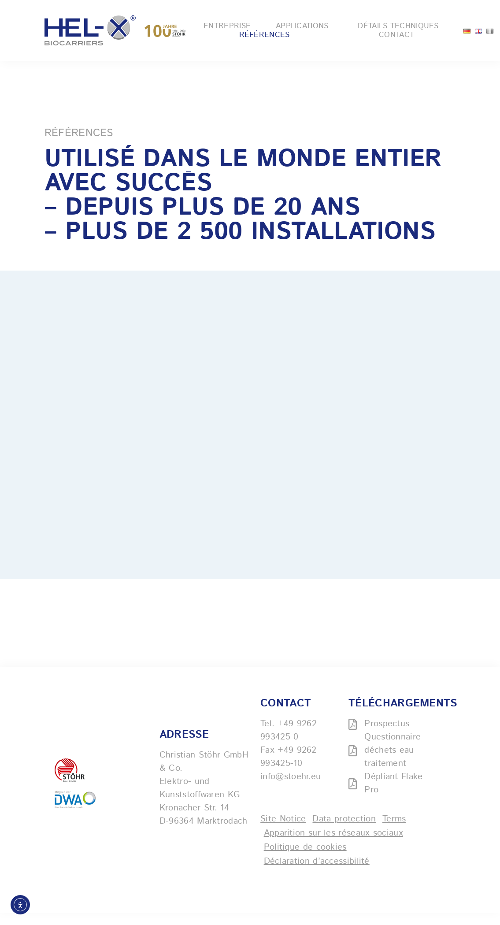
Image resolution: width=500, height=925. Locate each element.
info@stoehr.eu (290, 789)
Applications (304, 26)
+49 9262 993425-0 (288, 743)
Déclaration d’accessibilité (317, 873)
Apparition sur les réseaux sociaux (333, 845)
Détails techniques (400, 26)
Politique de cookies (305, 859)
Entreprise (227, 26)
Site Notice (283, 831)
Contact (396, 34)
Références (264, 34)
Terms (394, 831)
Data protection (344, 831)
